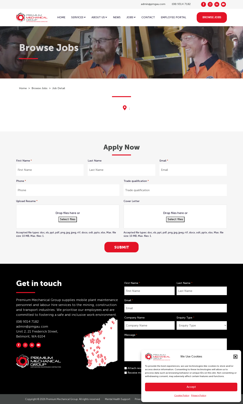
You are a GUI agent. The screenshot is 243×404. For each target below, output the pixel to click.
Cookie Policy (181, 395)
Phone (21, 181)
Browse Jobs (39, 88)
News (117, 17)
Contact (148, 17)
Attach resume (137, 368)
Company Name (134, 317)
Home (61, 17)
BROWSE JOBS (211, 17)
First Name (24, 160)
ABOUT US (99, 17)
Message (130, 335)
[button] (235, 357)
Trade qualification (136, 181)
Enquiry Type (185, 318)
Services (78, 17)
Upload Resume (27, 201)
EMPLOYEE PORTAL (173, 17)
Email (163, 160)
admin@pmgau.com (153, 4)
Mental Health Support (117, 399)
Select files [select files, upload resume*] (67, 219)
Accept (191, 387)
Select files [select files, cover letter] (175, 219)
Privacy (139, 399)
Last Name (95, 160)
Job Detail (58, 88)
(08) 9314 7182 (181, 4)
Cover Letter (132, 201)
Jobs (131, 17)
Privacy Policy (198, 395)
